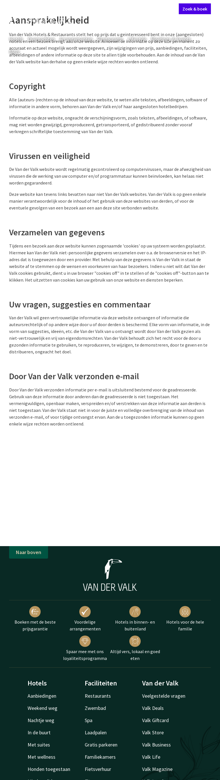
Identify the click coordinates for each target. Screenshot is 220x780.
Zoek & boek (194, 9)
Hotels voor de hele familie (185, 619)
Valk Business (156, 744)
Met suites (39, 744)
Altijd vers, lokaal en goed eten (135, 648)
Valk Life (151, 757)
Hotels (16, 39)
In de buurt (39, 732)
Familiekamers (100, 757)
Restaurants (110, 39)
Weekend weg (42, 708)
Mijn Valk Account (140, 8)
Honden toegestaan (49, 769)
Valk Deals (153, 708)
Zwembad (95, 708)
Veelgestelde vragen (163, 696)
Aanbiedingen (42, 696)
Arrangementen (76, 39)
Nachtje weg (41, 720)
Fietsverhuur (98, 769)
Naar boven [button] (28, 552)
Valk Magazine (157, 769)
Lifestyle (137, 39)
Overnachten (41, 39)
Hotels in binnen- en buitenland (135, 619)
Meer (18, 52)
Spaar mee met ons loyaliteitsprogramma (85, 648)
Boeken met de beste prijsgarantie (35, 619)
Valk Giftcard (155, 720)
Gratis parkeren (101, 744)
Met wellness (41, 757)
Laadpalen (96, 732)
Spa (88, 720)
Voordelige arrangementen (85, 619)
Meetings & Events (171, 39)
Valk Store (153, 732)
